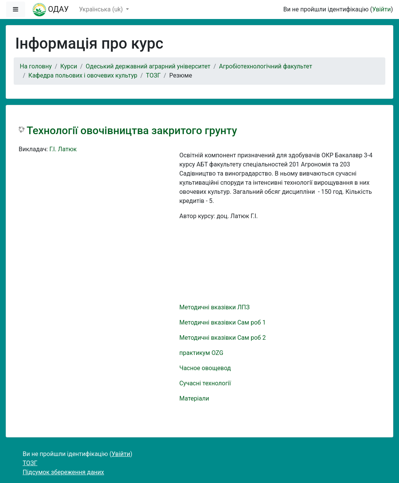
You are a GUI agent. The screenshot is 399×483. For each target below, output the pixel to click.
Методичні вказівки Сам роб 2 (222, 337)
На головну (36, 66)
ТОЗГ (153, 75)
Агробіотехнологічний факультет (265, 66)
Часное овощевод (204, 368)
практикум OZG (201, 352)
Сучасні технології (205, 383)
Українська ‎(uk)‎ (101, 9)
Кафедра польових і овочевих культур (83, 75)
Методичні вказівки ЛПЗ (214, 307)
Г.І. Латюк (63, 149)
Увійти (381, 9)
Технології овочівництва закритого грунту (132, 130)
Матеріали (194, 398)
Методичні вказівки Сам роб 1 (222, 322)
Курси (68, 66)
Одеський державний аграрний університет (148, 66)
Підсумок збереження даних (63, 472)
